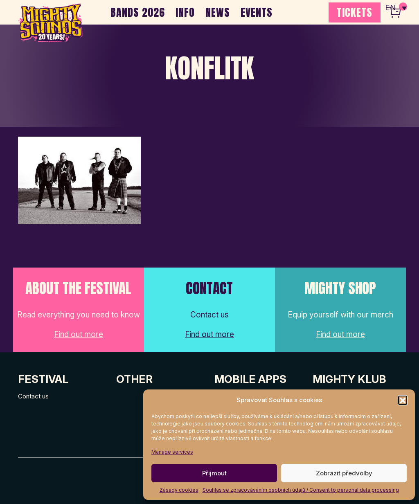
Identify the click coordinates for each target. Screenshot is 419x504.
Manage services (172, 452)
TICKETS (354, 12)
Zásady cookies (179, 490)
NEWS (217, 12)
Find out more (78, 334)
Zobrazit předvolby (344, 473)
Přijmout (214, 473)
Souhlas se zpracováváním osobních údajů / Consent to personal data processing (301, 490)
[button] (403, 400)
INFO (185, 12)
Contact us (33, 396)
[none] (396, 8)
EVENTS (257, 12)
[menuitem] (396, 8)
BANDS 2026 (137, 12)
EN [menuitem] (390, 8)
